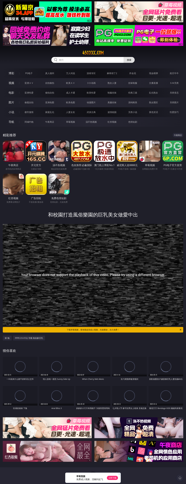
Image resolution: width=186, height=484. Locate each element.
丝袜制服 (132, 82)
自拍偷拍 (49, 82)
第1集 (7, 338)
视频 (11, 83)
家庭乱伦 (49, 112)
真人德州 (49, 73)
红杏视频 (112, 121)
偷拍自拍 (49, 92)
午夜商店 (49, 121)
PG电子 (29, 73)
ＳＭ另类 (174, 82)
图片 (11, 102)
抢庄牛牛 (174, 73)
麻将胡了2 (112, 73)
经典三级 (132, 92)
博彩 (11, 73)
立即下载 (112, 477)
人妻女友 (70, 112)
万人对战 (70, 73)
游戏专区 (91, 73)
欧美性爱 (91, 92)
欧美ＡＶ (70, 82)
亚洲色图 (49, 102)
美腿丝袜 (112, 102)
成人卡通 (70, 92)
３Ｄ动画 (91, 82)
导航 (11, 122)
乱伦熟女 (153, 92)
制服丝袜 (112, 92)
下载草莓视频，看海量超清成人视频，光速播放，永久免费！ (124, 329)
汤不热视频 (91, 121)
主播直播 (153, 82)
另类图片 (174, 102)
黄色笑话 (153, 112)
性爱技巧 (174, 112)
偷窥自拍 (29, 102)
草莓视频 (70, 121)
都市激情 (29, 112)
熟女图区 (153, 102)
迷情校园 (112, 112)
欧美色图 (70, 102)
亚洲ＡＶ (29, 82)
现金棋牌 (153, 73)
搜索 (129, 59)
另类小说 (132, 112)
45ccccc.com (93, 53)
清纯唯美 (132, 102)
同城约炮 (29, 121)
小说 (11, 112)
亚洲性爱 (29, 92)
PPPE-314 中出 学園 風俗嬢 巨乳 (29, 338)
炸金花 (132, 73)
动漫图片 (91, 102)
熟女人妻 (112, 82)
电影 (11, 92)
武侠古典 (91, 112)
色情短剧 (132, 121)
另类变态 (174, 92)
